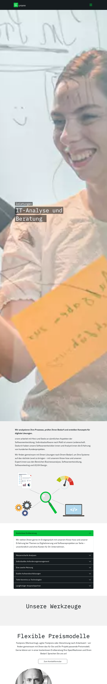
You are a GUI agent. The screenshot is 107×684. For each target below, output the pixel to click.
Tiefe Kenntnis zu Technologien (29, 579)
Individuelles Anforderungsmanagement (32, 561)
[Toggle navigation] (91, 5)
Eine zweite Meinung (24, 567)
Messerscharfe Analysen (26, 555)
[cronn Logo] (20, 5)
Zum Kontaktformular (53, 661)
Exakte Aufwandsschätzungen (28, 573)
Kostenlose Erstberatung (26, 533)
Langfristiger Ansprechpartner (28, 586)
